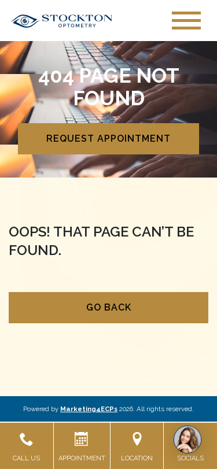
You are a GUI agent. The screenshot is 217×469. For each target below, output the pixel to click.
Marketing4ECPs (88, 409)
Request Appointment (108, 138)
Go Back (108, 307)
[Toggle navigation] (186, 20)
